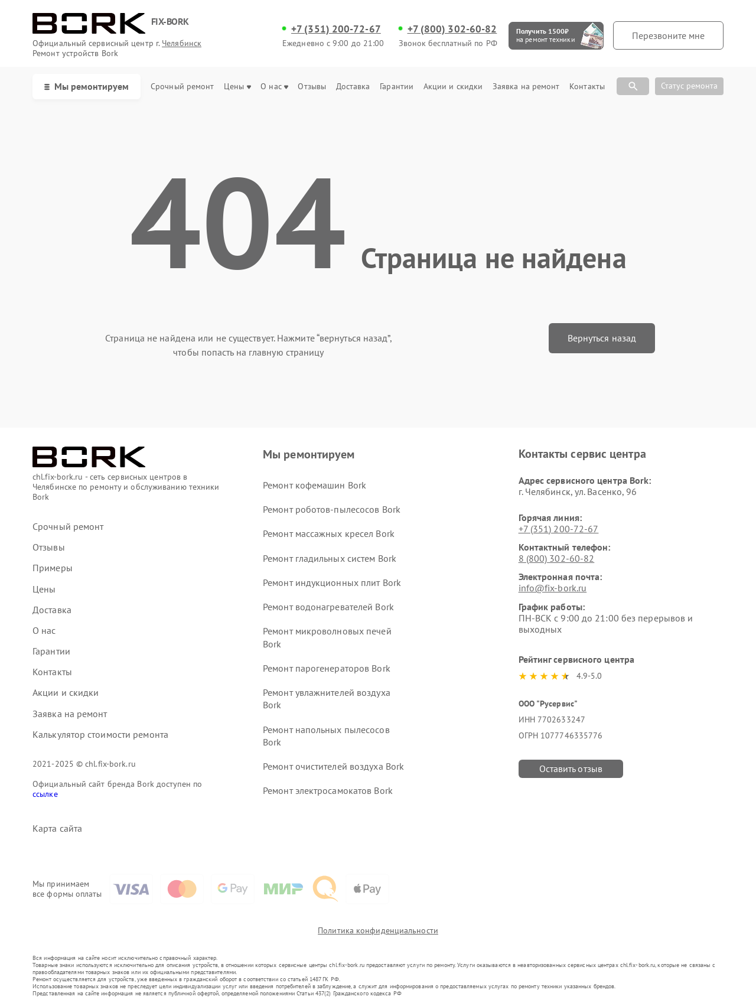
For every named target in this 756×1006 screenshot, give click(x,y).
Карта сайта (57, 828)
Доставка (353, 87)
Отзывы (312, 87)
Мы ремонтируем (86, 86)
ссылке (45, 794)
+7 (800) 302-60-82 (452, 29)
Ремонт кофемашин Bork (314, 485)
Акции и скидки (453, 87)
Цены (237, 87)
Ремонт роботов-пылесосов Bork (331, 509)
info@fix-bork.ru (553, 588)
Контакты (587, 87)
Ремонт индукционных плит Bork (332, 582)
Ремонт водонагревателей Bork (328, 607)
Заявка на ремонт (526, 87)
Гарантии (396, 87)
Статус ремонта (689, 85)
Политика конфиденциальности (378, 930)
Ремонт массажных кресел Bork (329, 533)
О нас (274, 87)
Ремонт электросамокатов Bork (328, 790)
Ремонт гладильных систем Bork (329, 558)
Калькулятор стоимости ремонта (100, 734)
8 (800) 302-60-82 (557, 558)
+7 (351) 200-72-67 (336, 29)
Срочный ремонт (182, 87)
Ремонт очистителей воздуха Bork (333, 766)
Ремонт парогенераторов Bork (326, 668)
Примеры (52, 568)
